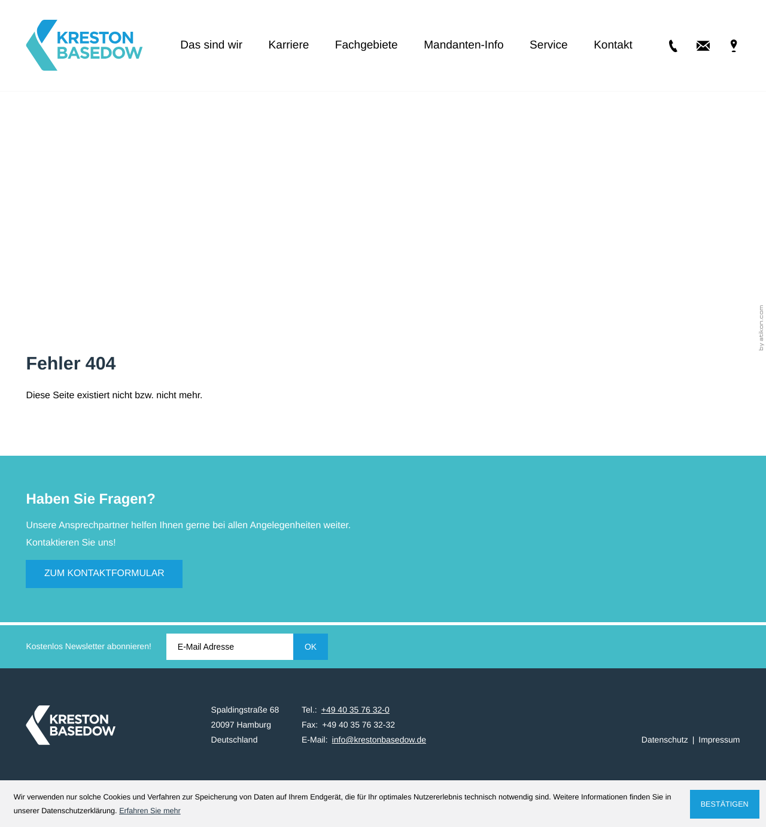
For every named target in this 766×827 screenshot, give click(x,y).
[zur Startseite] (84, 45)
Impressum (719, 739)
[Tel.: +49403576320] (664, 46)
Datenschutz (665, 739)
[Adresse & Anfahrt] (725, 46)
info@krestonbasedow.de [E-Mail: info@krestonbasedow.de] (379, 739)
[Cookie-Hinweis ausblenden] (724, 804)
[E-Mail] (229, 647)
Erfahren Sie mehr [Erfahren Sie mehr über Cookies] (150, 811)
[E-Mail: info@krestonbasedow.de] (695, 46)
